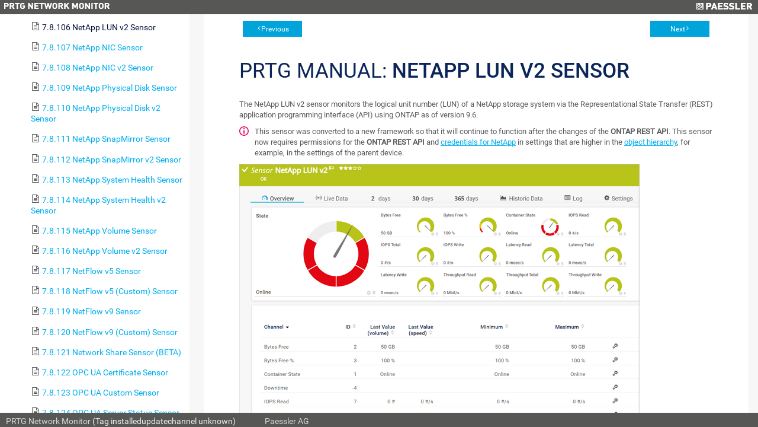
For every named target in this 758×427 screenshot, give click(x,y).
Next (677, 29)
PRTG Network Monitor (48, 421)
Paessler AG (287, 421)
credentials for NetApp (478, 142)
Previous (275, 29)
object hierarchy (650, 142)
